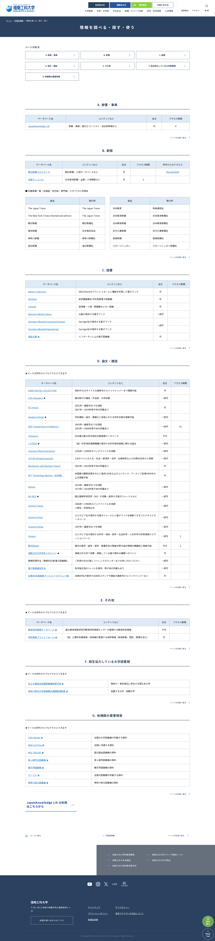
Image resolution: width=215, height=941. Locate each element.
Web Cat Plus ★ (36, 745)
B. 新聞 (107, 55)
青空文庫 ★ (34, 336)
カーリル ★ (34, 775)
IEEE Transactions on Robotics (43, 426)
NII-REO (32, 496)
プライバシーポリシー (98, 913)
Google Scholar (36, 417)
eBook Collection (37, 291)
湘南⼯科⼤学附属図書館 (123, 854)
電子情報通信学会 (37, 568)
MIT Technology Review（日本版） (45, 475)
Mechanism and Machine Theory (44, 466)
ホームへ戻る (35, 835)
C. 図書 (162, 55)
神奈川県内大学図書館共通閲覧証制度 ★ (48, 691)
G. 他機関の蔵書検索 (51, 76)
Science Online (35, 526)
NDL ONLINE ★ (36, 752)
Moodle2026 (172, 172)
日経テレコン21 (36, 179)
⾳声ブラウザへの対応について (129, 913)
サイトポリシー (122, 907)
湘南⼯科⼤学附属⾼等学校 (124, 865)
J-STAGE (32, 443)
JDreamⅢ (33, 436)
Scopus (32, 536)
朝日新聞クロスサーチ (39, 172)
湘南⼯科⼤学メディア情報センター (168, 854)
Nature (31, 487)
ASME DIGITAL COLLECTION (42, 390)
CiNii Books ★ (35, 737)
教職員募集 (93, 919)
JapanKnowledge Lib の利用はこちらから (47, 804)
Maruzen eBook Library (40, 314)
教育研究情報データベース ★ (42, 629)
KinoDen (32, 299)
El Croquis (33, 407)
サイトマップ (94, 907)
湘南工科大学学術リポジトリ (42, 553)
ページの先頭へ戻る (178, 137)
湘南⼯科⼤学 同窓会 (161, 860)
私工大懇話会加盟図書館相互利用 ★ (46, 683)
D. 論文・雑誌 (51, 65)
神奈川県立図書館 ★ (38, 782)
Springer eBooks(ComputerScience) (46, 321)
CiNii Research (35, 398)
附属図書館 (110, 835)
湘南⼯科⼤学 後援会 (121, 860)
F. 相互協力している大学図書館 (162, 65)
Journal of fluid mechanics (41, 451)
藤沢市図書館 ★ (36, 767)
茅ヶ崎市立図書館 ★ (38, 760)
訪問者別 (185, 10)
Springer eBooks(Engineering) (43, 329)
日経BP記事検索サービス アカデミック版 (48, 575)
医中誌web (33, 545)
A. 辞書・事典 (51, 55)
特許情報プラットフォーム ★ (42, 637)
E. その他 (107, 65)
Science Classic (35, 505)
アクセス (196, 10)
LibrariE (32, 306)
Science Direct (35, 517)
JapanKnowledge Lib (38, 126)
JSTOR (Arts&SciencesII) (40, 458)
